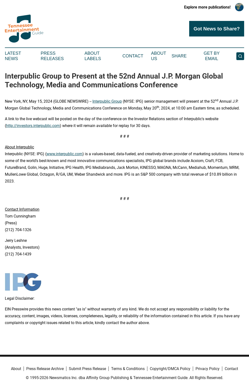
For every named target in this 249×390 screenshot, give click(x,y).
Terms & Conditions (128, 368)
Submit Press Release (87, 368)
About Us (158, 56)
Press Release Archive (45, 368)
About (16, 368)
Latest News (13, 56)
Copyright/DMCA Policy (170, 368)
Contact (132, 56)
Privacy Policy (208, 368)
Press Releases (52, 56)
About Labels (93, 56)
